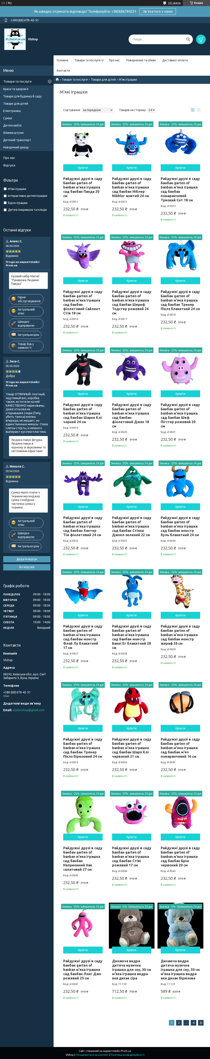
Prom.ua (126, 1051)
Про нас (114, 60)
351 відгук (174, 3)
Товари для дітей (103, 79)
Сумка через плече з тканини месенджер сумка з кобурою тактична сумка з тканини (25, 500)
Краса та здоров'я (15, 89)
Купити (83, 167)
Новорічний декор (16, 147)
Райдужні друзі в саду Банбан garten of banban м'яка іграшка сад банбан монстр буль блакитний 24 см (180, 526)
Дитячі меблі (12, 125)
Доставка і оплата (175, 60)
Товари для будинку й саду (22, 96)
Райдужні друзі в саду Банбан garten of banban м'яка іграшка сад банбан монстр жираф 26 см (180, 634)
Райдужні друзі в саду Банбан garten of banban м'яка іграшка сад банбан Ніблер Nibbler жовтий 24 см (131, 187)
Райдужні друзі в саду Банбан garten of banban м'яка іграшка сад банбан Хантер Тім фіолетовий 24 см (82, 526)
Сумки (7, 118)
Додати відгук (26, 559)
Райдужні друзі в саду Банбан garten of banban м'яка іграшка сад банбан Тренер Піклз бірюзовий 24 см (82, 747)
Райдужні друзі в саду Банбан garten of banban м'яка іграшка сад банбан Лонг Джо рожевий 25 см (82, 969)
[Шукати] (188, 39)
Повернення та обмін (141, 60)
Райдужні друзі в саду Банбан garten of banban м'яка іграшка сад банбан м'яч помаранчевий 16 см (180, 747)
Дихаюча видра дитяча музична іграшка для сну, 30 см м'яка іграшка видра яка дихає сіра (131, 969)
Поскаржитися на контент (92, 1054)
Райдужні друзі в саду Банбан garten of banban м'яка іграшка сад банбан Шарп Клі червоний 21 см (131, 747)
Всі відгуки (26, 567)
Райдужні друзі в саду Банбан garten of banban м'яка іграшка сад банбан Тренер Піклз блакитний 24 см (180, 300)
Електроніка (12, 111)
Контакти (63, 70)
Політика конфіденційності (128, 1054)
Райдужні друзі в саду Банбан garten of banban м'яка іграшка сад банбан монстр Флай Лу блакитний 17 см (82, 637)
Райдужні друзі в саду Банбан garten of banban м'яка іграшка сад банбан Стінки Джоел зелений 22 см (131, 526)
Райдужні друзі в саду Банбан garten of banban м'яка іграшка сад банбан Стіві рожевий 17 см (131, 856)
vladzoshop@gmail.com (28, 710)
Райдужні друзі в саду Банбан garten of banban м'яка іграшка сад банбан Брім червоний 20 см (180, 856)
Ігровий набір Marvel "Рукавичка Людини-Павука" (25, 280)
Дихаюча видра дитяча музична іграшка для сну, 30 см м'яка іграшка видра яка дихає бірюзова (180, 969)
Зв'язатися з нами (157, 11)
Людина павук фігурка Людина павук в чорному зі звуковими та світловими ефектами (28, 445)
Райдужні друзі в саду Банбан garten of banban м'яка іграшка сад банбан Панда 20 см (82, 187)
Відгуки (9, 165)
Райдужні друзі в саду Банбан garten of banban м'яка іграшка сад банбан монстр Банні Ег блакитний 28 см (131, 637)
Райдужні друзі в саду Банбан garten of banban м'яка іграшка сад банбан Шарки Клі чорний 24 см (82, 413)
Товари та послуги (87, 60)
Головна (62, 60)
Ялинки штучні (13, 132)
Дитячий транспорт (17, 140)
